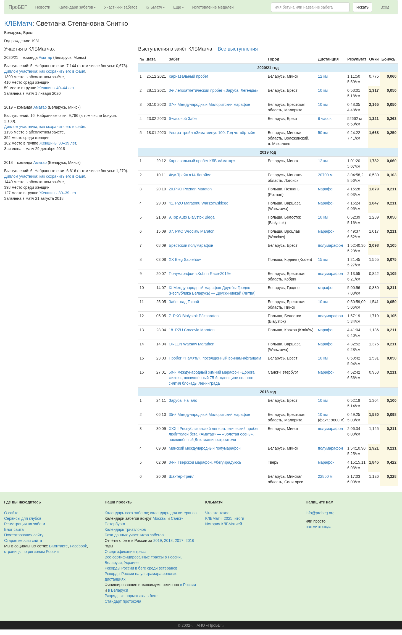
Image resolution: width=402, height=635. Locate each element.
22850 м (325, 476)
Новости (42, 7)
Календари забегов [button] (77, 7)
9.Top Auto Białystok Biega (192, 217)
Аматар (45, 57)
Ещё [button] (178, 7)
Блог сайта (14, 529)
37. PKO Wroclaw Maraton (191, 231)
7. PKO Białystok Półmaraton (194, 316)
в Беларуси (118, 590)
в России (188, 584)
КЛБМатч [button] (155, 7)
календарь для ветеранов (173, 513)
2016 (190, 540)
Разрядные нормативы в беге (131, 596)
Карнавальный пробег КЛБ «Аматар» (202, 161)
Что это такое (217, 513)
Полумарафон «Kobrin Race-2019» (200, 273)
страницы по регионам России (31, 551)
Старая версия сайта (23, 540)
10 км (323, 90)
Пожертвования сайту (23, 535)
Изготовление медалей (213, 7)
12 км (323, 76)
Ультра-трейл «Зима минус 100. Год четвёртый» (212, 132)
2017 (179, 540)
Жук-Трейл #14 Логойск (190, 175)
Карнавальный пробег (188, 76)
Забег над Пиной (184, 302)
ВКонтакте (58, 546)
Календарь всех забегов (126, 513)
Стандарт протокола (123, 601)
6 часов (325, 118)
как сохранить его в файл (62, 71)
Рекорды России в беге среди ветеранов (141, 568)
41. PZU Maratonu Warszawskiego (198, 203)
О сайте (11, 513)
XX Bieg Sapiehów (185, 259)
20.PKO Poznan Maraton (190, 189)
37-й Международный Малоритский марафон (209, 104)
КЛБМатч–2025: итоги (224, 518)
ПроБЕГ (18, 7)
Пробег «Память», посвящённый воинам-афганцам (215, 358)
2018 (168, 540)
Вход (384, 7)
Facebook (78, 546)
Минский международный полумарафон (205, 448)
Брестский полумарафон (191, 245)
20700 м (325, 175)
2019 (157, 540)
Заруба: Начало (183, 400)
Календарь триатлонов (125, 529)
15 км (323, 259)
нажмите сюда (318, 526)
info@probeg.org (320, 513)
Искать (362, 7)
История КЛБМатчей (223, 524)
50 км (323, 132)
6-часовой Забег (183, 118)
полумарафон (330, 245)
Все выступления (238, 49)
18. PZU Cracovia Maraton (192, 330)
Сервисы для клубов (22, 518)
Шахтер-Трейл (182, 476)
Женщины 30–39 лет (58, 143)
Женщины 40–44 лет (55, 88)
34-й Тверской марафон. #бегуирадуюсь (205, 462)
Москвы (159, 518)
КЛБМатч (18, 23)
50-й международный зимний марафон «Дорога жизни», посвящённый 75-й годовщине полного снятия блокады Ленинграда (212, 377)
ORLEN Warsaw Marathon (191, 344)
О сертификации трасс (125, 551)
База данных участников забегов (134, 535)
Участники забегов (121, 7)
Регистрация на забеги (24, 524)
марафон (326, 189)
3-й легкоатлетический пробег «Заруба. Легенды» (213, 90)
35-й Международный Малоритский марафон (209, 414)
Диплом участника (20, 71)
